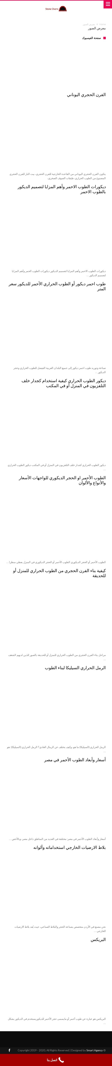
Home (102, 24)
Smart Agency (94, 1050)
